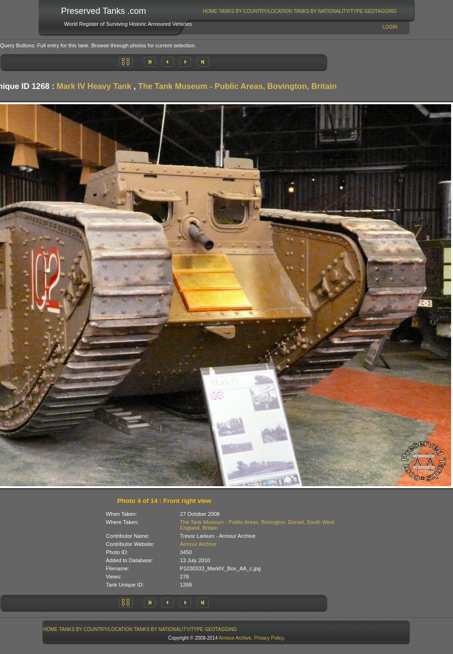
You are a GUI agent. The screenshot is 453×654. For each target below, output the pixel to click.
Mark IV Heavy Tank (93, 86)
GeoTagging (380, 11)
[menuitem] (210, 11)
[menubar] (299, 11)
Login (389, 27)
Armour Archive (198, 544)
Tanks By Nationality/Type (328, 11)
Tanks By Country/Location (255, 11)
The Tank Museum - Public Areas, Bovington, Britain (237, 86)
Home (210, 11)
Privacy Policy (269, 638)
